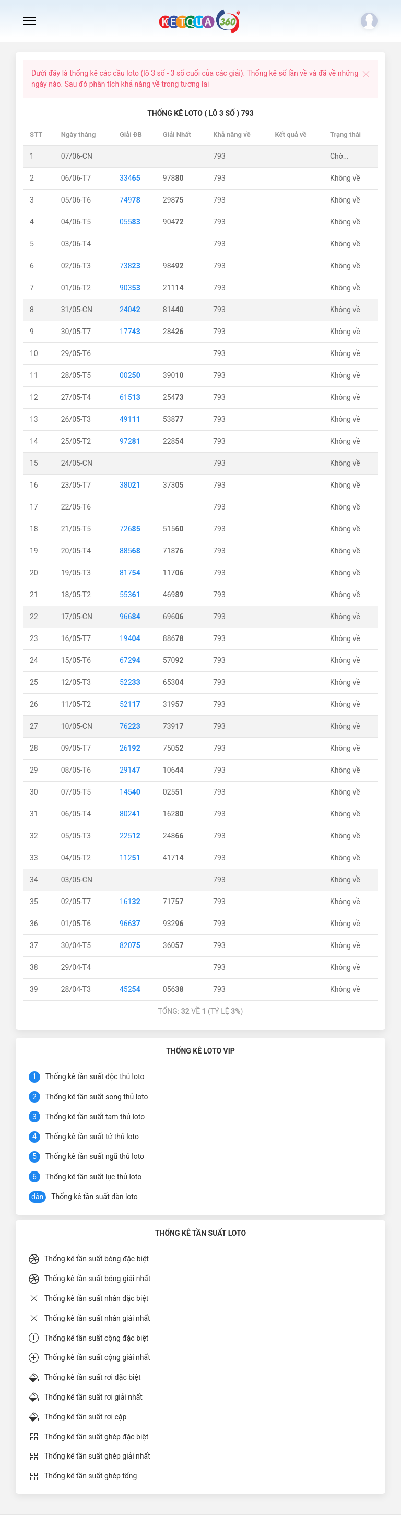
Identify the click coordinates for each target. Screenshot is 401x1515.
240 (130, 309)
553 (130, 594)
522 (130, 682)
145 (130, 792)
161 (130, 901)
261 (130, 748)
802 (130, 814)
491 (130, 419)
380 (130, 485)
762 (130, 726)
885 (130, 551)
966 (130, 616)
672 (130, 660)
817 (130, 573)
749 (130, 200)
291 (130, 770)
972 (130, 441)
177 (130, 331)
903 (130, 287)
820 (130, 945)
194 (130, 638)
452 (130, 989)
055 (130, 222)
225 (130, 836)
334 (130, 178)
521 (130, 704)
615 (130, 397)
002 (130, 375)
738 (130, 266)
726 (130, 529)
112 (130, 858)
